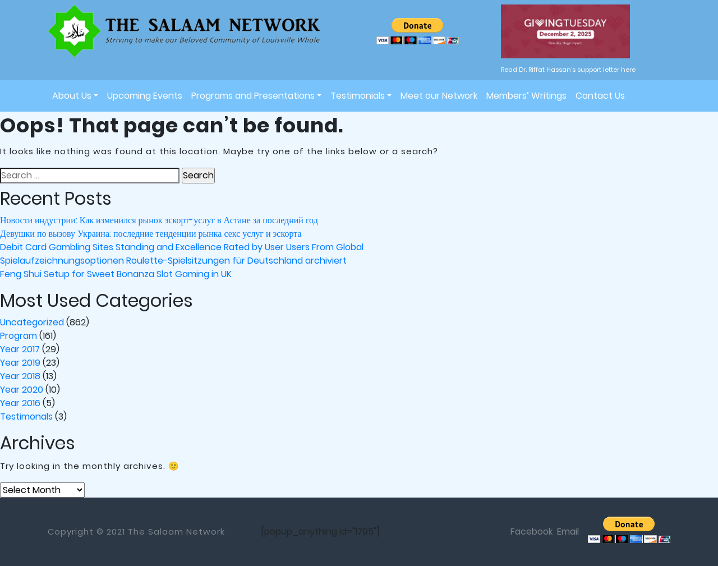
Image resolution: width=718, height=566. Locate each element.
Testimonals (26, 416)
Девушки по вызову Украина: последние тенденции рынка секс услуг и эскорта (151, 233)
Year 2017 (20, 349)
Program (18, 335)
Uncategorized (32, 322)
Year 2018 (20, 376)
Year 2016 (20, 403)
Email (568, 531)
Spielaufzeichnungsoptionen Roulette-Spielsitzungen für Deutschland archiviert (173, 260)
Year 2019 (20, 362)
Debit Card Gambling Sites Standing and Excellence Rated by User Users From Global (181, 247)
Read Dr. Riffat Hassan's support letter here (568, 69)
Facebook (531, 531)
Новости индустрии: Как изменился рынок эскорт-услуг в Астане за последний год (159, 220)
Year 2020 (21, 389)
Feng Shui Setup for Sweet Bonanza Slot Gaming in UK (116, 274)
